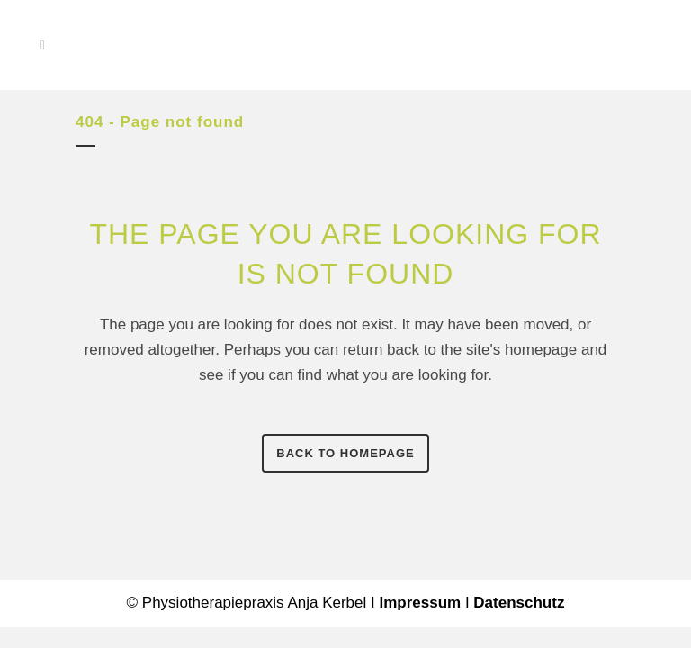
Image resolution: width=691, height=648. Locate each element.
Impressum (420, 602)
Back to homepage (345, 453)
